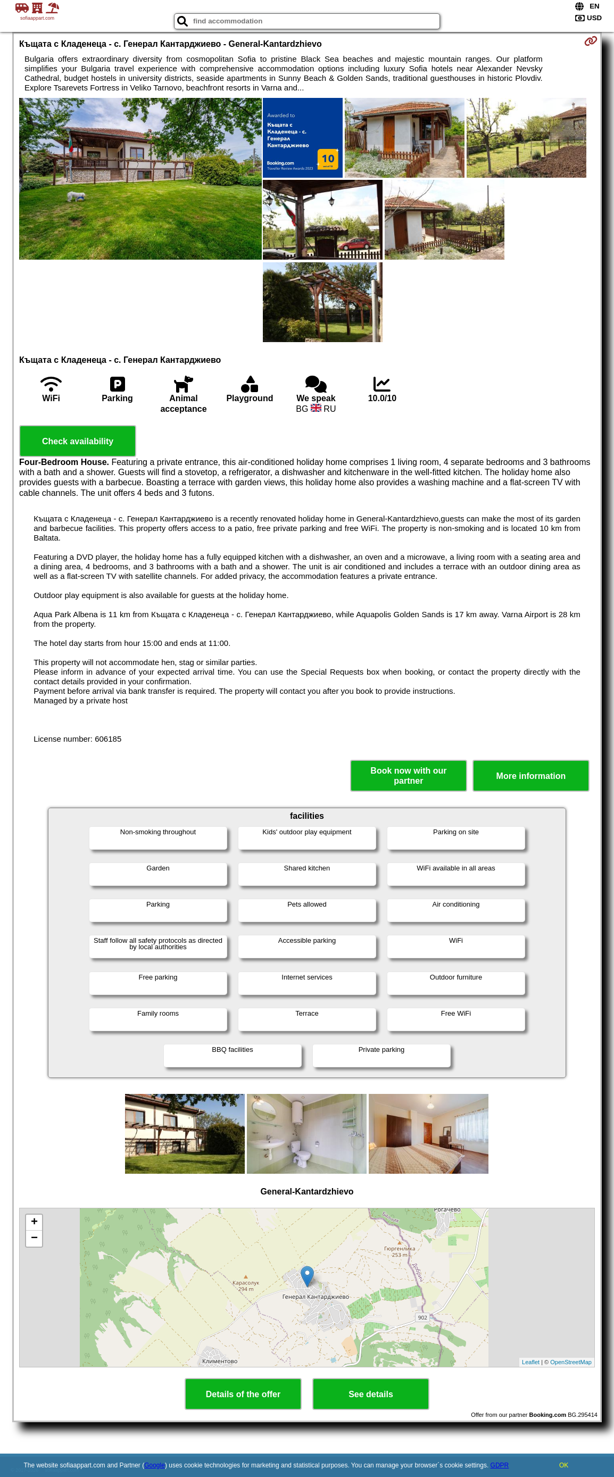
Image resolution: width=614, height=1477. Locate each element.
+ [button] (34, 1223)
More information (531, 776)
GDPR (500, 1465)
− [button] (34, 1239)
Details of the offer (243, 1394)
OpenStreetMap (571, 1362)
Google (154, 1465)
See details (371, 1394)
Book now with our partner (408, 775)
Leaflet (531, 1362)
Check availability (77, 441)
